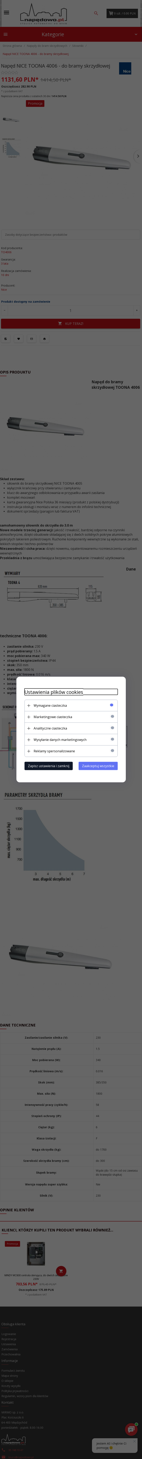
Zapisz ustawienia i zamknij (48, 766)
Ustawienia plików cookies (54, 692)
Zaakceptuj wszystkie (98, 766)
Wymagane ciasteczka (50, 705)
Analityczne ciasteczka (50, 728)
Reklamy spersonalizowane (54, 751)
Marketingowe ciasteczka (53, 717)
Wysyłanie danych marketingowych (60, 739)
